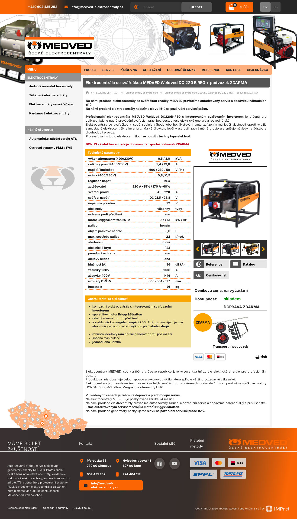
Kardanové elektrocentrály (49, 113)
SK (276, 7)
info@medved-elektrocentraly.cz (101, 485)
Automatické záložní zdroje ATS (53, 138)
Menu (32, 69)
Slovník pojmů (82, 507)
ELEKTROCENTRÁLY (42, 77)
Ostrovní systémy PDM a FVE (50, 147)
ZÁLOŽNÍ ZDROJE (40, 130)
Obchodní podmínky (55, 507)
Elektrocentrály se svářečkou (51, 104)
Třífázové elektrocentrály (48, 95)
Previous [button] (197, 249)
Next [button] (263, 249)
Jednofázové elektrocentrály (51, 86)
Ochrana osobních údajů (22, 507)
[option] (230, 203)
